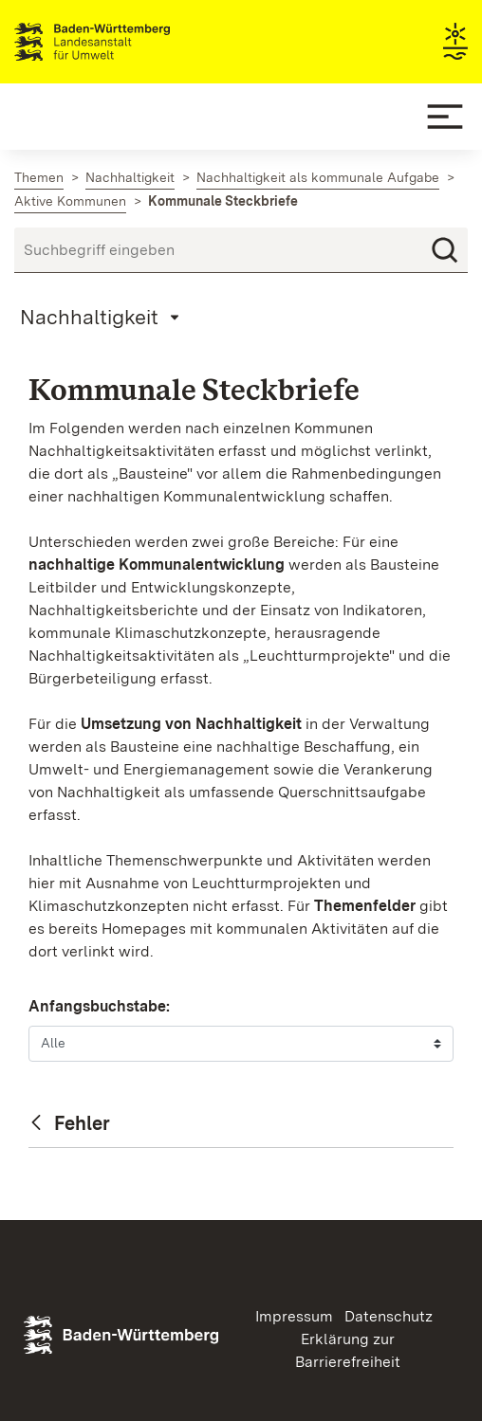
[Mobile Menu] (445, 116)
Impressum (294, 1316)
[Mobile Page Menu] (102, 316)
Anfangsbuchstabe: (99, 1006)
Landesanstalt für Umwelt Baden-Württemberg (125, 42)
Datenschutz (388, 1316)
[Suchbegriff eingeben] (241, 250)
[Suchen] (445, 250)
